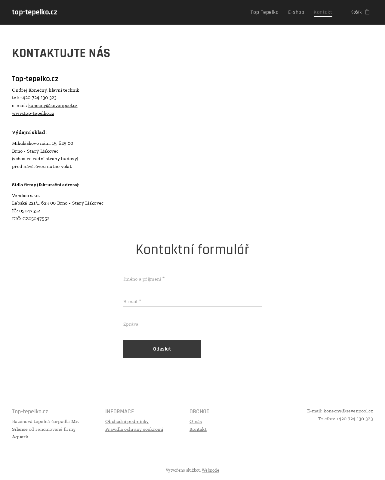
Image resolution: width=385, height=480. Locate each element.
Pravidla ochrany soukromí (134, 429)
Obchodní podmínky (127, 421)
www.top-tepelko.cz (33, 113)
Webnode (210, 470)
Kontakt (198, 429)
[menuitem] (271, 12)
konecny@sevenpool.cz (52, 105)
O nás (195, 421)
